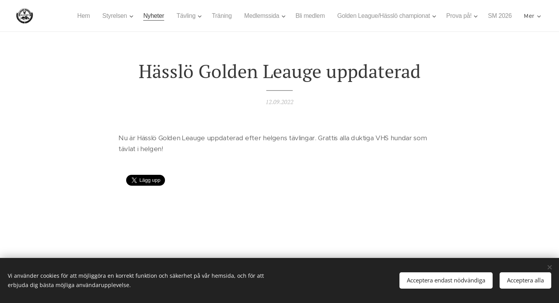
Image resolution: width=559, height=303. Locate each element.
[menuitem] (104, 16)
